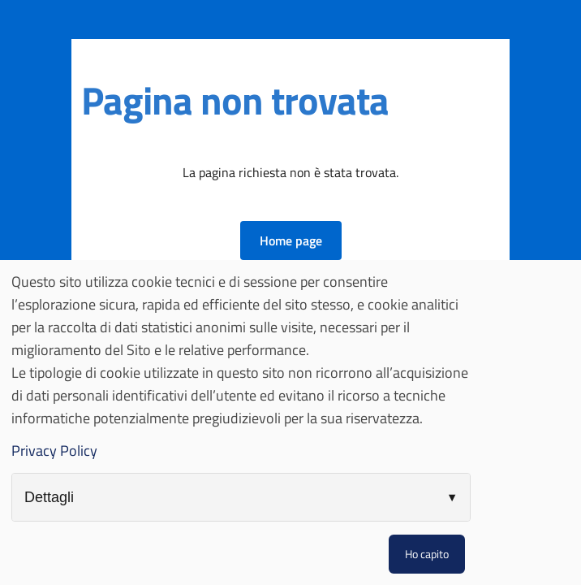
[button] (291, 240)
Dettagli (49, 497)
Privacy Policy (54, 451)
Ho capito (427, 553)
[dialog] (290, 422)
